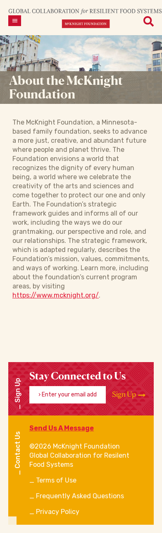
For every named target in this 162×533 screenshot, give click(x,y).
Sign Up (128, 394)
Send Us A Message (61, 428)
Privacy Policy (57, 512)
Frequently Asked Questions (80, 496)
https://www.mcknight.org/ (55, 295)
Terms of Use (56, 480)
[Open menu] (14, 20)
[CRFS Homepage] (85, 18)
